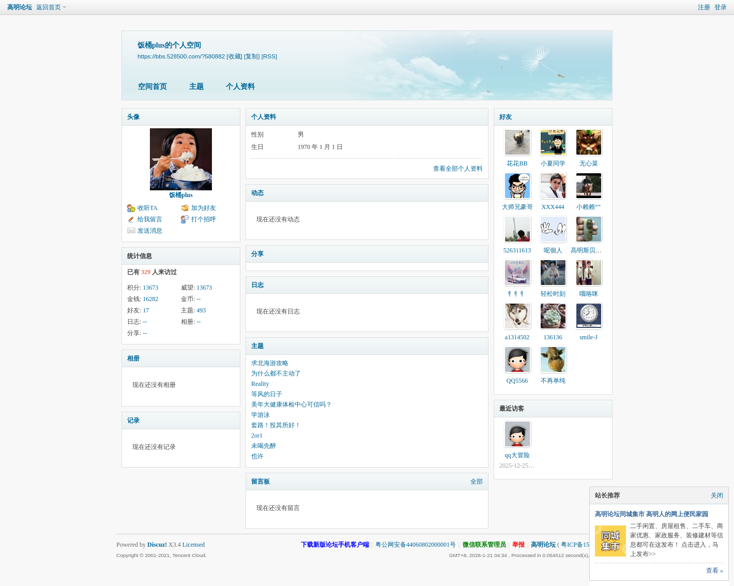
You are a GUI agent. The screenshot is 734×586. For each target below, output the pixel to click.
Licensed (193, 544)
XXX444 (553, 207)
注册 (704, 7)
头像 (133, 117)
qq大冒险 (517, 455)
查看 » (714, 570)
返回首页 (48, 7)
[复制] (251, 56)
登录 (720, 7)
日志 (257, 285)
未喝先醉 (263, 445)
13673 (150, 287)
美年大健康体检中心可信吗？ (291, 404)
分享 (257, 254)
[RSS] (269, 56)
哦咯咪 (588, 293)
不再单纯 (553, 380)
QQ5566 (517, 380)
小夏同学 (553, 163)
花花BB (517, 163)
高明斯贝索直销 (592, 250)
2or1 (257, 435)
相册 (133, 358)
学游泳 (260, 414)
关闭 (717, 495)
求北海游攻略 (269, 363)
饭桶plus (180, 195)
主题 (196, 87)
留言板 (260, 481)
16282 (150, 299)
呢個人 (553, 250)
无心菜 (588, 163)
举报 (518, 544)
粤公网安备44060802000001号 (415, 544)
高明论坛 (19, 7)
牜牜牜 (517, 293)
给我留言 (149, 219)
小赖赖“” (588, 207)
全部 (476, 481)
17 (146, 310)
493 (201, 310)
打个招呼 (203, 219)
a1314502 (517, 337)
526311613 (517, 250)
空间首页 (152, 87)
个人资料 (240, 87)
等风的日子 (266, 394)
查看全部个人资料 (458, 168)
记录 (133, 420)
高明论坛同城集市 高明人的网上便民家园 (651, 514)
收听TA (147, 208)
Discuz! (157, 544)
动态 (257, 193)
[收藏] (234, 56)
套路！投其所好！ (276, 425)
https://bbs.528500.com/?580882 (181, 56)
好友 (505, 117)
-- (198, 299)
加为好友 (203, 208)
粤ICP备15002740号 (587, 544)
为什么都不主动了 (276, 373)
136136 (553, 337)
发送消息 (149, 230)
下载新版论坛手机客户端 (335, 544)
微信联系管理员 (484, 544)
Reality (260, 383)
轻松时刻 (553, 293)
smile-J (588, 337)
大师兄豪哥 (517, 207)
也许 (257, 456)
